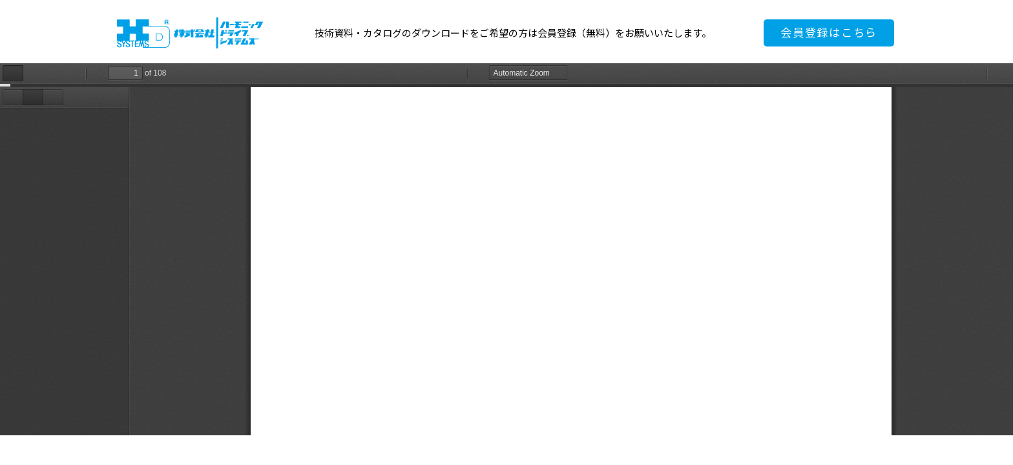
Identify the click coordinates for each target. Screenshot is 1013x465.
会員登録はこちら (828, 32)
